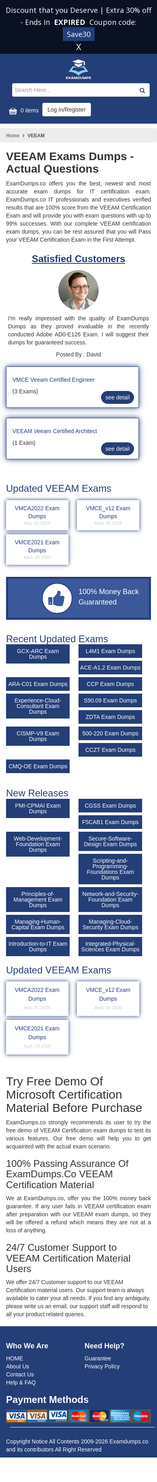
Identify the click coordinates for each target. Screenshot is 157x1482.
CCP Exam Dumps (110, 684)
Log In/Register (67, 109)
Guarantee (98, 1358)
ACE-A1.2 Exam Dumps (110, 667)
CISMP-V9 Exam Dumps (38, 736)
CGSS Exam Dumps (110, 805)
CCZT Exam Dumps (110, 750)
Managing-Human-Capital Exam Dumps (37, 924)
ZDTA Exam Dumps (110, 717)
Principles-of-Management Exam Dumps (37, 899)
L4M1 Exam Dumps (110, 651)
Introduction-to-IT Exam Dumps (37, 946)
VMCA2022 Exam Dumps (37, 516)
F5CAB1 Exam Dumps (110, 822)
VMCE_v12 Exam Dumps (108, 516)
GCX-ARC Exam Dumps (38, 654)
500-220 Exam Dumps (110, 733)
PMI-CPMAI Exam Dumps (38, 808)
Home (12, 135)
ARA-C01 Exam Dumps (38, 684)
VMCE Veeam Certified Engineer (53, 380)
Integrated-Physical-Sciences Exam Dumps (110, 946)
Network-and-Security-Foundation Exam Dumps (110, 899)
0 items (23, 111)
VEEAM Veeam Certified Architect (54, 431)
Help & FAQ (21, 1382)
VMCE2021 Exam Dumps (37, 550)
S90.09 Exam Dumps (110, 700)
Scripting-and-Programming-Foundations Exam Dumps (110, 869)
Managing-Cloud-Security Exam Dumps (110, 924)
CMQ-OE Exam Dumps (37, 766)
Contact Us (20, 1374)
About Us (17, 1366)
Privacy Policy (102, 1366)
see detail (117, 397)
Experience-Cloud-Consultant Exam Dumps (37, 706)
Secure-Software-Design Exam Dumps (110, 841)
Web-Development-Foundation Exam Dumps (38, 844)
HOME (14, 1358)
